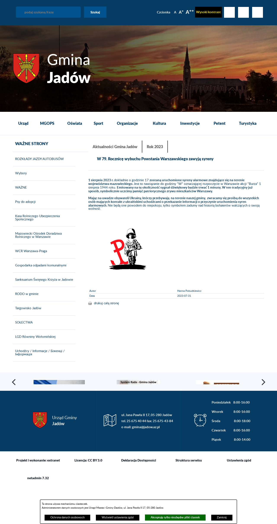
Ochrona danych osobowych (67, 517)
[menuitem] (23, 123)
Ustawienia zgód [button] (239, 497)
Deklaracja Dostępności (138, 497)
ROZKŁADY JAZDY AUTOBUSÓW (38, 177)
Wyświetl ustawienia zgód (118, 517)
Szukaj (95, 12)
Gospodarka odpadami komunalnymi (39, 284)
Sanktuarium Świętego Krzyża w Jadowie (43, 298)
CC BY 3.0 (95, 497)
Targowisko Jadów (27, 326)
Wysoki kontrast (208, 12)
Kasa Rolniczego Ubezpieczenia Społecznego (36, 236)
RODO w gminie (26, 312)
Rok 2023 (155, 146)
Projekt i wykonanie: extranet (38, 497)
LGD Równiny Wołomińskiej (34, 355)
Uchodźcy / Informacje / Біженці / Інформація (39, 371)
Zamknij (222, 517)
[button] (14, 409)
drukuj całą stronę (106, 303)
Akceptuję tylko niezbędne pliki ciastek (175, 517)
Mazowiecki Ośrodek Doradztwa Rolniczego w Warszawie (37, 253)
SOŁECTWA (23, 341)
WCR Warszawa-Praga (30, 269)
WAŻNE (20, 206)
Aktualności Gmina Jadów (115, 146)
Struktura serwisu (189, 497)
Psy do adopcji (24, 220)
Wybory (20, 191)
